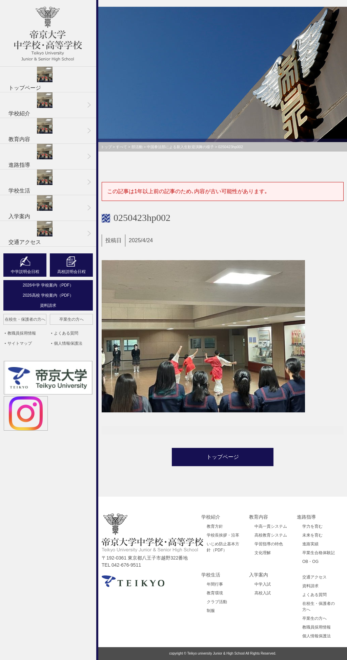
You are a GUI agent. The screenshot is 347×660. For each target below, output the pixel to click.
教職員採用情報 (21, 333)
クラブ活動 (217, 601)
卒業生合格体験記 (318, 552)
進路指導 (30, 156)
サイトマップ (19, 343)
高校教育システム (270, 535)
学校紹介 (30, 104)
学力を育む (312, 526)
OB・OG (310, 561)
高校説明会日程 (71, 271)
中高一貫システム (270, 526)
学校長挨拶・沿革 (223, 535)
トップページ (30, 79)
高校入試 (262, 593)
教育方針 (215, 526)
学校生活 (30, 181)
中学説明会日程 (25, 271)
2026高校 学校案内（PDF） (48, 295)
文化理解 (262, 552)
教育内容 (30, 130)
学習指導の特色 (268, 544)
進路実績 (310, 544)
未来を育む (312, 535)
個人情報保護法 (68, 343)
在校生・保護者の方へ (25, 319)
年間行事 (215, 584)
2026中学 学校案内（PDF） (48, 285)
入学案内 (30, 207)
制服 (211, 610)
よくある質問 (66, 333)
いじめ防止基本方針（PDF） (223, 547)
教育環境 (215, 593)
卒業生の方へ (71, 319)
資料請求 (48, 305)
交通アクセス (30, 233)
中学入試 (262, 584)
